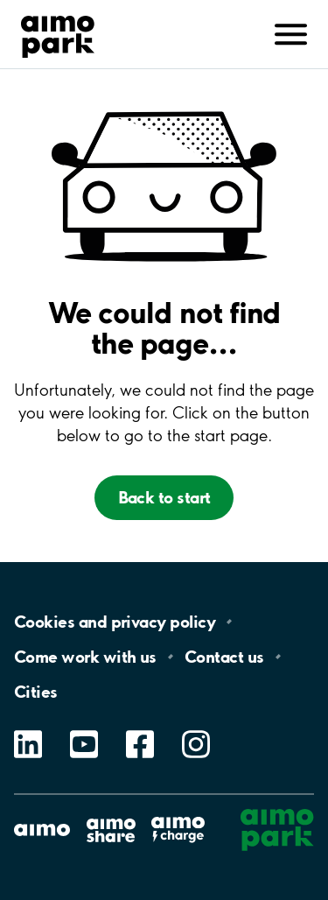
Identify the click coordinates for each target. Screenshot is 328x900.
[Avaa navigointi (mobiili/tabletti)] (291, 32)
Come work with (85, 656)
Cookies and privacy (114, 621)
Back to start (164, 497)
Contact (224, 656)
